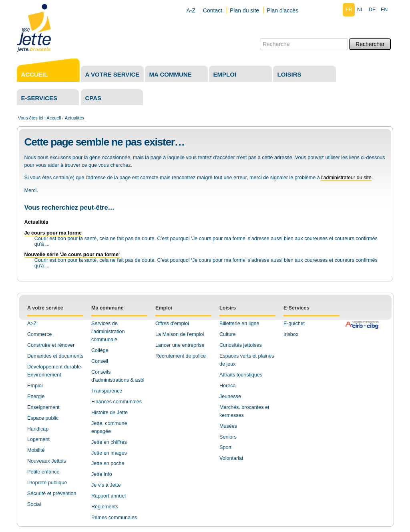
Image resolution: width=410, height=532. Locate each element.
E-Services (296, 308)
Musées (228, 426)
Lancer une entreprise (180, 345)
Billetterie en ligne (239, 323)
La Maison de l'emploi (179, 334)
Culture (227, 334)
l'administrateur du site (346, 177)
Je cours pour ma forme (53, 233)
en (384, 9)
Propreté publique (47, 482)
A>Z (31, 323)
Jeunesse (230, 396)
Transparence (106, 391)
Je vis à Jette (106, 485)
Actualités (36, 222)
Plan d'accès (282, 10)
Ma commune (170, 74)
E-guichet (294, 323)
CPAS (93, 98)
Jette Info (101, 474)
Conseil (99, 361)
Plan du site (244, 10)
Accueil (34, 74)
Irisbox (290, 334)
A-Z (190, 10)
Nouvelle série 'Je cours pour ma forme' (72, 254)
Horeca (227, 385)
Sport (225, 447)
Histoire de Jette (109, 412)
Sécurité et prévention (51, 493)
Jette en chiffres (109, 442)
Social (34, 504)
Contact (212, 10)
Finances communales (116, 402)
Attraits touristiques (240, 375)
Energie (35, 396)
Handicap (37, 429)
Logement (38, 439)
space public (44, 418)
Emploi (225, 74)
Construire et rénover (50, 345)
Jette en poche (108, 463)
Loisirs (289, 74)
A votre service (112, 74)
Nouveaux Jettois (46, 461)
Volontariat (231, 458)
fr (349, 9)
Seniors (228, 437)
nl (360, 9)
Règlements (104, 507)
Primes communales (114, 517)
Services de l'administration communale (108, 331)
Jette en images (109, 453)
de (372, 9)
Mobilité (35, 450)
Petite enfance (43, 472)
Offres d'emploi (172, 323)
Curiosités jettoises (240, 345)
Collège (100, 350)
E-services (39, 98)
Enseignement (43, 407)
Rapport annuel (108, 496)
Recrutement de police (180, 356)
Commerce (39, 334)
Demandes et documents (55, 356)
